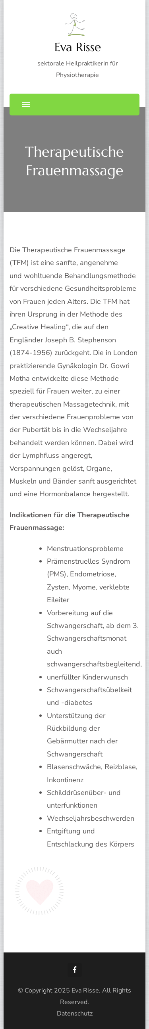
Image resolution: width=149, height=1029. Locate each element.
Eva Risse (77, 47)
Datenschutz (75, 1013)
